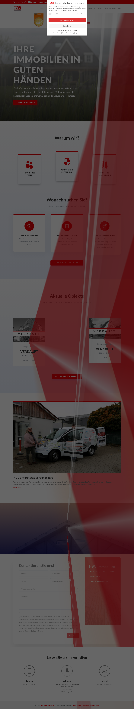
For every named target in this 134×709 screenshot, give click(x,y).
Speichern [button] (67, 26)
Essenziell (53, 14)
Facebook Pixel (77, 14)
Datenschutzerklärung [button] (68, 32)
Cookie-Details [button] (57, 32)
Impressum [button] (78, 32)
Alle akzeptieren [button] (67, 20)
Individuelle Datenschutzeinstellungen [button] (67, 30)
